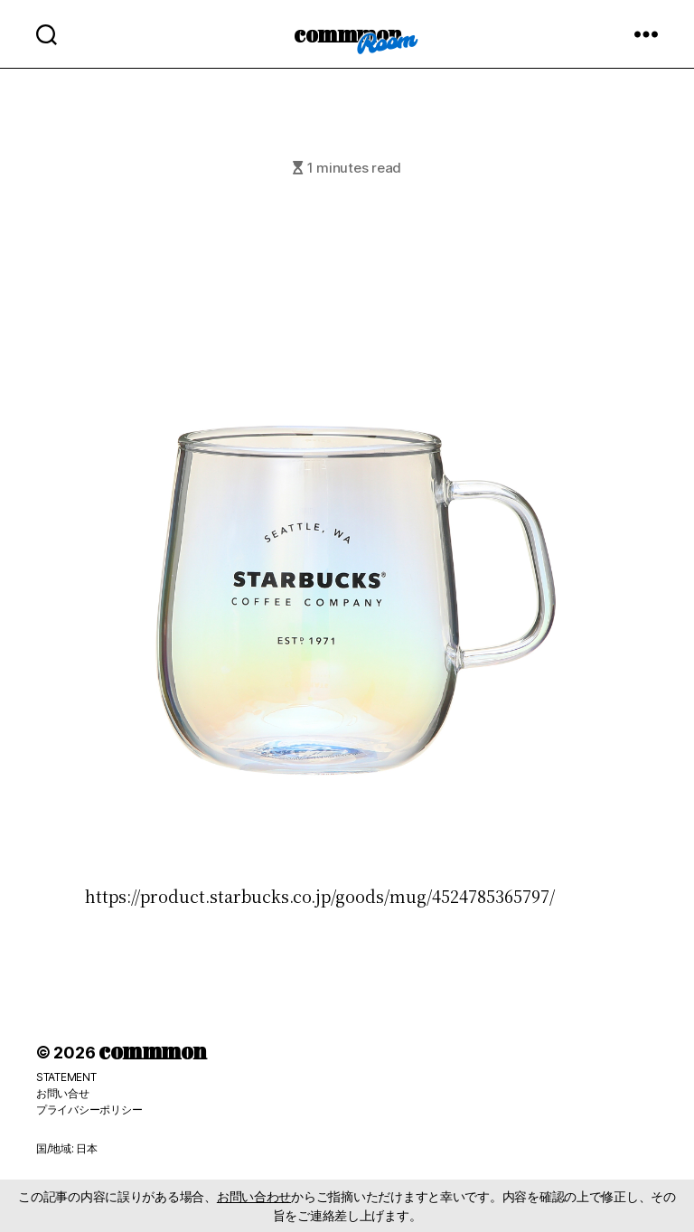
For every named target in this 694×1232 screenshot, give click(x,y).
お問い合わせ (254, 1196)
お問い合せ (62, 1093)
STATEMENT (66, 1077)
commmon (347, 33)
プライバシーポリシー (89, 1109)
